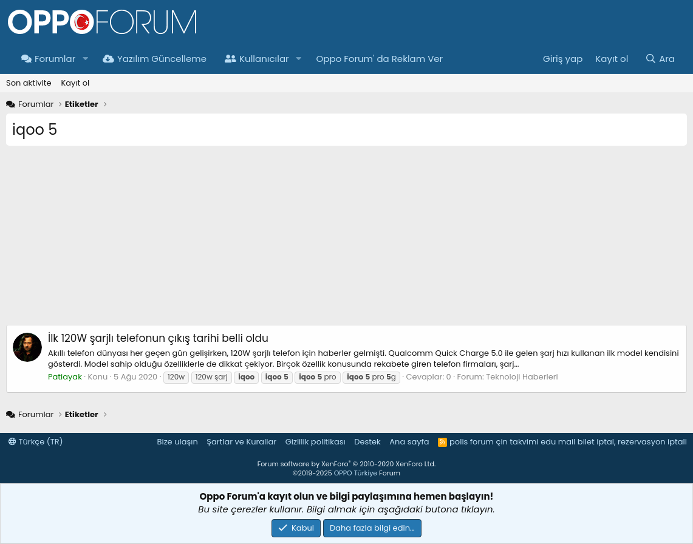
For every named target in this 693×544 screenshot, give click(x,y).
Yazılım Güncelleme (155, 58)
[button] (85, 58)
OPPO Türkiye (355, 473)
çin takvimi (517, 441)
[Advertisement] (346, 240)
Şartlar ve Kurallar (241, 441)
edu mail (558, 441)
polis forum (471, 441)
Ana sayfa (409, 441)
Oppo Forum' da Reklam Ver (379, 58)
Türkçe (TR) (36, 441)
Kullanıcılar (257, 58)
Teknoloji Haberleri (522, 376)
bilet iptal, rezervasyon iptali (632, 441)
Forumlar (48, 58)
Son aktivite (28, 83)
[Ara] (660, 58)
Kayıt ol (75, 83)
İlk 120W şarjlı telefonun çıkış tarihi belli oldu (158, 338)
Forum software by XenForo (346, 464)
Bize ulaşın (177, 441)
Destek (367, 441)
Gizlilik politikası (315, 441)
